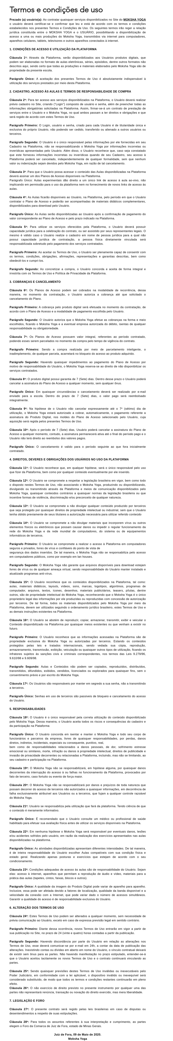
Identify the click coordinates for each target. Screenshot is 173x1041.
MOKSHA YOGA (134, 19)
